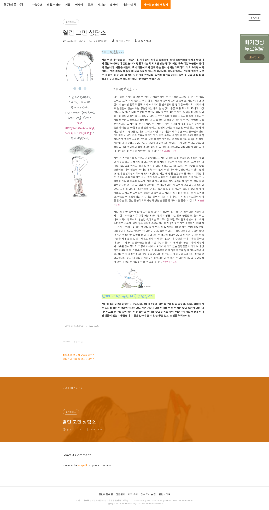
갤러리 (114, 4)
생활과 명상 (54, 4)
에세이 (79, 4)
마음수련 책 (129, 4)
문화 (90, 4)
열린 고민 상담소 (79, 421)
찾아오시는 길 (148, 494)
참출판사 (120, 494)
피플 (67, 4)
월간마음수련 (13, 5)
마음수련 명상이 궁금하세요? (78, 355)
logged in (83, 465)
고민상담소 (71, 22)
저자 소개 (133, 494)
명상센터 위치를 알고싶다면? (78, 358)
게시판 (101, 4)
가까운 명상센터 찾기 (155, 4)
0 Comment (101, 40)
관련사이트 (165, 494)
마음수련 (37, 4)
